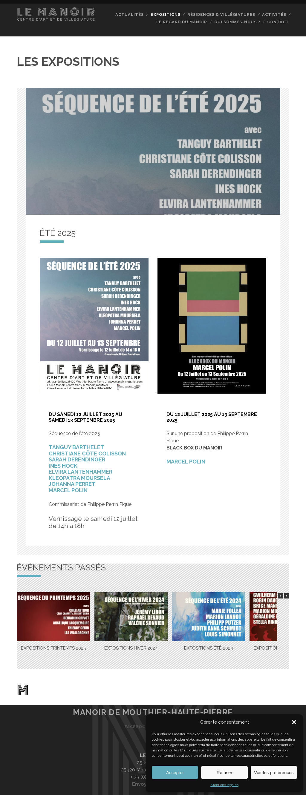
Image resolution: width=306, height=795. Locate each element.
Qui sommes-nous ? (237, 22)
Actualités (129, 14)
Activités (274, 14)
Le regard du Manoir (181, 22)
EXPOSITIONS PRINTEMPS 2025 (53, 647)
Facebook (137, 726)
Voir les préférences (274, 772)
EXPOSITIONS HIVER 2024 (131, 647)
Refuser (224, 772)
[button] (294, 722)
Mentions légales (224, 785)
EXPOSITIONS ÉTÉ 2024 (208, 647)
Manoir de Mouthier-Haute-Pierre (153, 711)
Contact (278, 22)
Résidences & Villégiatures (221, 14)
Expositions (165, 14)
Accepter (175, 772)
